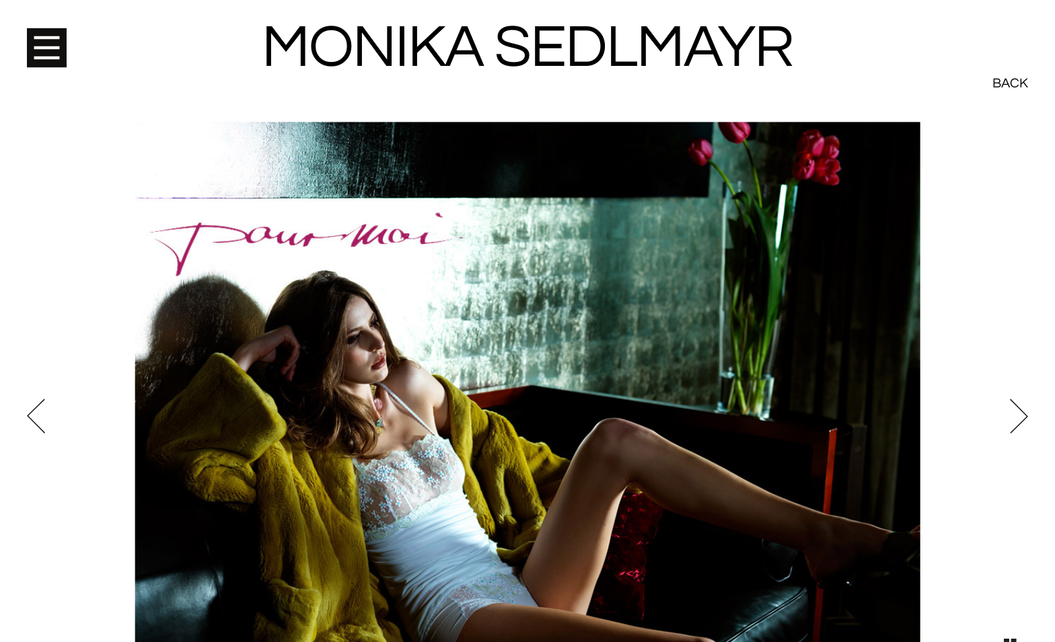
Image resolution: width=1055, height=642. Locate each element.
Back (1010, 33)
